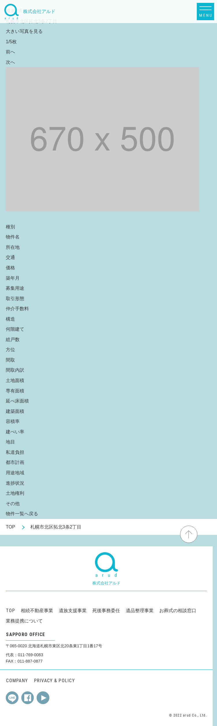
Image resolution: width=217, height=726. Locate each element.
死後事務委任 (106, 610)
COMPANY (17, 680)
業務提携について (24, 620)
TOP (10, 526)
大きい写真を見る (24, 31)
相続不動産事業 (37, 610)
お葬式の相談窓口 (177, 610)
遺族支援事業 (73, 610)
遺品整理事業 (140, 610)
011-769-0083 (30, 654)
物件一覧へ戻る (22, 513)
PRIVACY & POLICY (54, 680)
